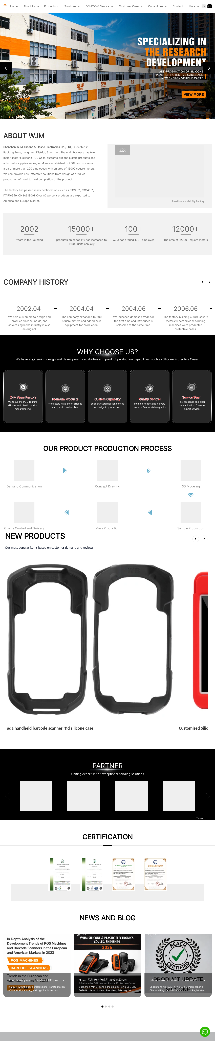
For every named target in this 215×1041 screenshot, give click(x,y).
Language (174, 1015)
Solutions (70, 6)
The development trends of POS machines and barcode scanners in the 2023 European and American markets (34, 853)
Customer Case (129, 6)
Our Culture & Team (75, 962)
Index (133, 1015)
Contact (178, 6)
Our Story (69, 955)
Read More (178, 201)
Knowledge (105, 1015)
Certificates (70, 922)
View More (15, 607)
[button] (6, 68)
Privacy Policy (150, 1024)
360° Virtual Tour (74, 942)
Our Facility (70, 981)
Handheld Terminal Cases (116, 922)
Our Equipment (72, 988)
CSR (65, 968)
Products (51, 6)
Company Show (73, 929)
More (192, 6)
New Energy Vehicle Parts (116, 929)
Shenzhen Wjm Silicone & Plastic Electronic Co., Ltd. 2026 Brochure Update (105, 853)
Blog (91, 1015)
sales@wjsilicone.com (27, 963)
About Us (29, 6)
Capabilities (155, 6)
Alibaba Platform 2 (149, 922)
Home (14, 6)
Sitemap (146, 1015)
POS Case (39, 157)
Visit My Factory (195, 201)
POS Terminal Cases (112, 942)
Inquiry (159, 1015)
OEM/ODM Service (97, 6)
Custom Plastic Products (115, 936)
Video (66, 936)
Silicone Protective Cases (116, 949)
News (80, 1015)
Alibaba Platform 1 (149, 929)
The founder (70, 949)
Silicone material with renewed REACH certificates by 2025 (175, 853)
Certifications (71, 975)
